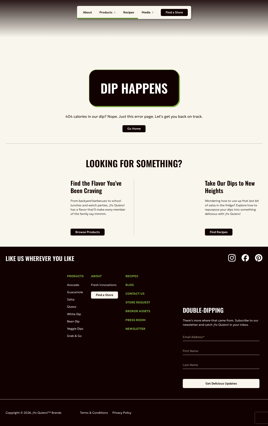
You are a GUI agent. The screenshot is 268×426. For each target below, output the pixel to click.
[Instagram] (232, 258)
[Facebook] (245, 258)
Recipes (128, 12)
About (87, 12)
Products (107, 12)
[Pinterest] (258, 258)
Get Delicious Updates (221, 383)
